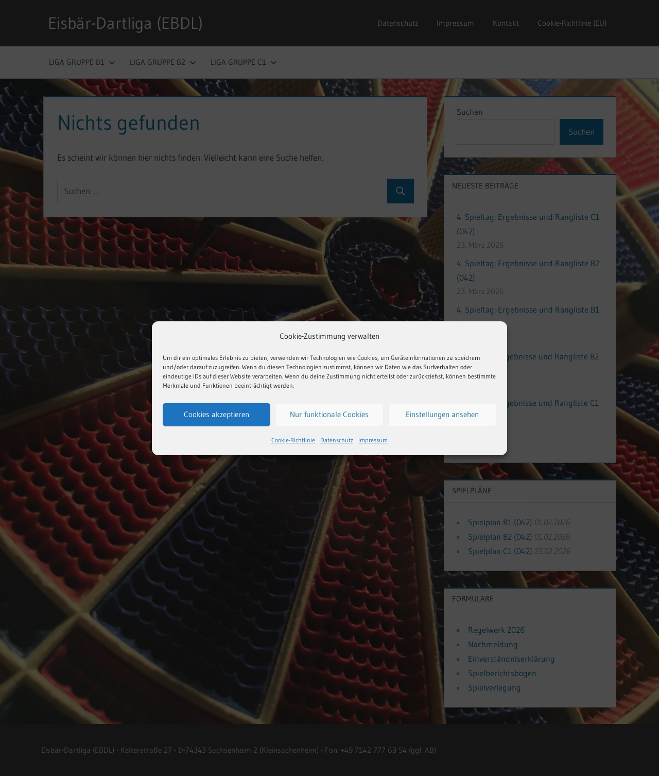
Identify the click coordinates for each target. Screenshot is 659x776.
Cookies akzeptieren (216, 414)
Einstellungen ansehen (442, 414)
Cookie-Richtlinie (293, 440)
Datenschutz (336, 440)
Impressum (373, 440)
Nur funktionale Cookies (329, 414)
